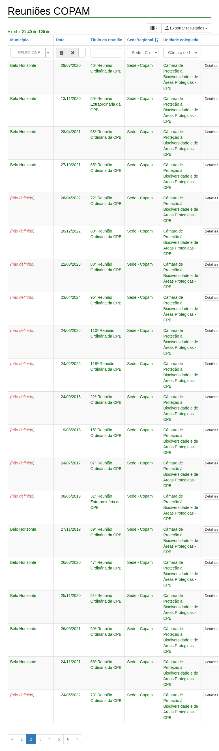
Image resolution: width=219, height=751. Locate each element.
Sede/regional (140, 40)
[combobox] (30, 52)
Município (19, 40)
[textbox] (29, 53)
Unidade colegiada (180, 40)
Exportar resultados (186, 28)
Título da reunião (107, 40)
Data (60, 40)
